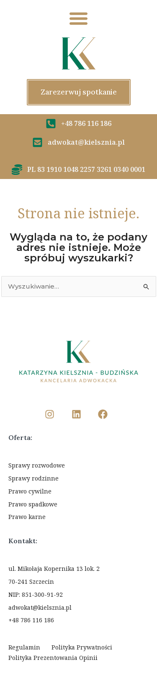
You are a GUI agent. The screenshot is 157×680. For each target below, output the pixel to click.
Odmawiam (78, 618)
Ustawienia (78, 643)
